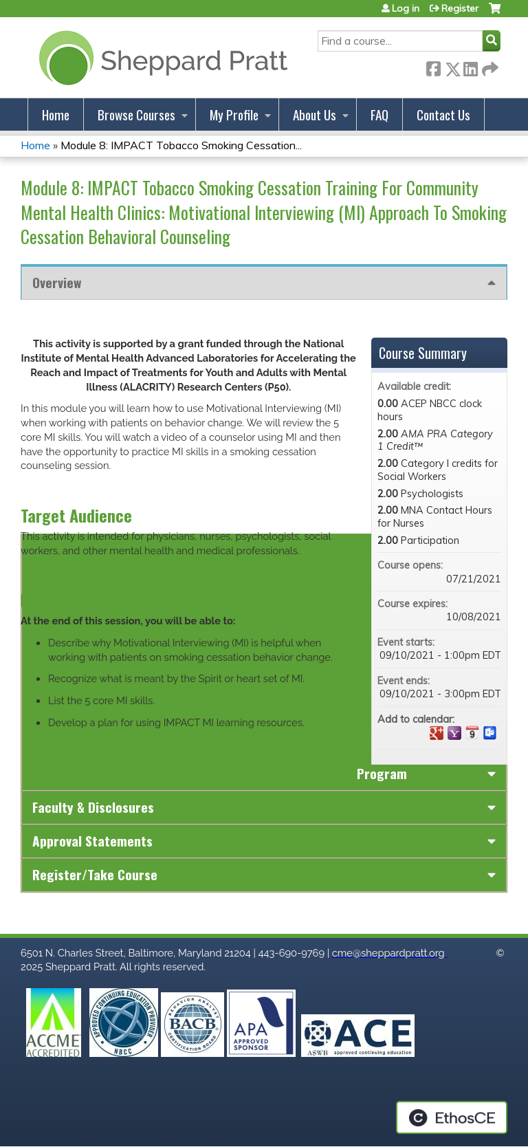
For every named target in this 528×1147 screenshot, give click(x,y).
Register (459, 8)
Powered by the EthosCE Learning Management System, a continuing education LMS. (451, 1117)
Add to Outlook (490, 733)
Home (55, 114)
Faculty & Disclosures (93, 807)
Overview (56, 282)
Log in (405, 8)
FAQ (379, 114)
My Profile (234, 114)
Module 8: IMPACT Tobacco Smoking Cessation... (181, 145)
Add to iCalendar (472, 732)
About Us (314, 114)
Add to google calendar (436, 733)
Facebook (433, 66)
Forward (489, 66)
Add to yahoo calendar (454, 733)
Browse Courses (136, 114)
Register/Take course (94, 874)
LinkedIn (470, 66)
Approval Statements (92, 841)
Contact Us (443, 114)
